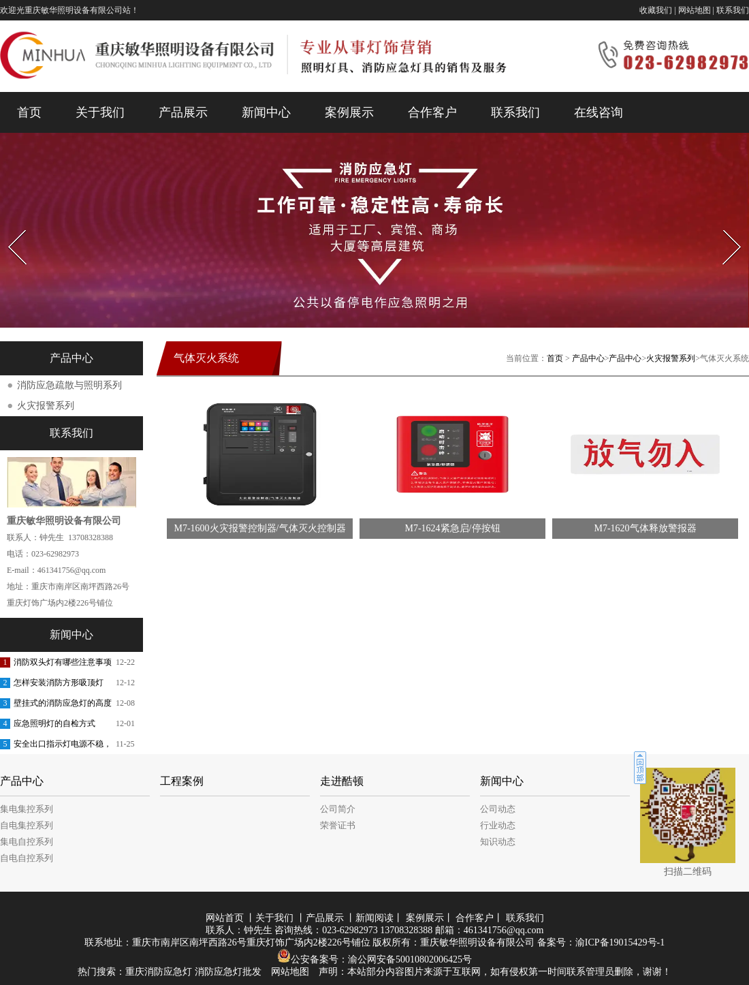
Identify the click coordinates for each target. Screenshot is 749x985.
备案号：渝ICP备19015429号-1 (601, 942)
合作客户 (432, 112)
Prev (9, 226)
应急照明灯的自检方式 (54, 723)
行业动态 (497, 825)
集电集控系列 (26, 809)
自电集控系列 (26, 825)
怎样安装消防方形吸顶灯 (58, 682)
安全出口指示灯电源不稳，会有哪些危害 (63, 746)
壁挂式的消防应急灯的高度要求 (63, 705)
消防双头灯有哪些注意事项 (63, 662)
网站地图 (694, 10)
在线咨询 (598, 112)
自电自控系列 (26, 858)
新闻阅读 (374, 918)
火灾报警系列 (670, 358)
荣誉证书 (337, 825)
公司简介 (337, 809)
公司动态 (497, 809)
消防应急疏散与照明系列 (69, 385)
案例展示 (349, 112)
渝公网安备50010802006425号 (410, 959)
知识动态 (497, 842)
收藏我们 (655, 10)
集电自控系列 (26, 842)
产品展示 (183, 112)
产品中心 (588, 358)
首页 (29, 112)
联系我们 (732, 10)
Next (724, 226)
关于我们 (100, 112)
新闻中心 (266, 112)
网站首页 (225, 918)
